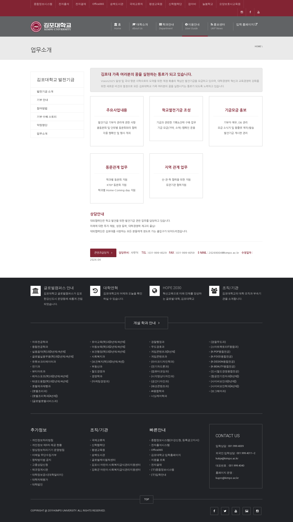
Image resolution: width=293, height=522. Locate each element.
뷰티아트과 (38, 371)
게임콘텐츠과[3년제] (163, 351)
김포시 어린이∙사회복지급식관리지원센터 (116, 464)
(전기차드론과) (160, 366)
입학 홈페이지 (246, 24)
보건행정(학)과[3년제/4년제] (108, 351)
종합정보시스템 (43, 3)
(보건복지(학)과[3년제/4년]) (108, 361)
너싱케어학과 (159, 396)
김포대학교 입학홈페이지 (166, 454)
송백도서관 (116, 3)
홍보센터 (218, 27)
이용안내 (192, 27)
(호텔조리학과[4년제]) (45, 396)
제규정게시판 (40, 469)
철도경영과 (98, 371)
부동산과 (97, 366)
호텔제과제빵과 (41, 386)
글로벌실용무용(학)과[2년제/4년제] (52, 356)
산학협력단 (175, 3)
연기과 (36, 366)
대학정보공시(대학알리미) (47, 474)
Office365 (98, 3)
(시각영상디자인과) (162, 376)
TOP (146, 499)
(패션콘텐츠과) (160, 386)
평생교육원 (155, 3)
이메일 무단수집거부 (44, 454)
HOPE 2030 (172, 288)
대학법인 (37, 484)
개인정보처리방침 (42, 440)
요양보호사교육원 (230, 3)
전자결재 (80, 3)
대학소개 (140, 27)
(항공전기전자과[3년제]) (225, 376)
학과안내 (166, 27)
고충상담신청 (40, 464)
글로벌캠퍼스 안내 (59, 288)
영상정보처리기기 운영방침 (48, 449)
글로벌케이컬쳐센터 (104, 459)
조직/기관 (230, 288)
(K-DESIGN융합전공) (223, 361)
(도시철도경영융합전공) (225, 371)
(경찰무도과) (218, 341)
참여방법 (42, 108)
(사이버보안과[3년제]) (223, 381)
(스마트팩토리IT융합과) (224, 346)
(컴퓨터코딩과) (160, 371)
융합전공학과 (40, 346)
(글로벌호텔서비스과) (45, 401)
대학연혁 (110, 288)
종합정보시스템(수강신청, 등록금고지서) (175, 440)
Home (258, 46)
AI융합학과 (157, 391)
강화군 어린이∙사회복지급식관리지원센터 (116, 469)
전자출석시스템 (160, 445)
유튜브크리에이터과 (44, 361)
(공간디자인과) (160, 381)
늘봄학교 (207, 3)
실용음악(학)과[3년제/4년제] (49, 351)
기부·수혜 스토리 (47, 116)
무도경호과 (157, 346)
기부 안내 (42, 99)
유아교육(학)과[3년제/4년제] (108, 341)
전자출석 (64, 3)
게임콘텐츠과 (159, 356)
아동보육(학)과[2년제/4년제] (108, 346)
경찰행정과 (157, 341)
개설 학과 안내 (146, 323)
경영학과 (97, 376)
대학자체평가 (40, 479)
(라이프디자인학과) (162, 361)
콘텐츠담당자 (103, 252)
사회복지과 (98, 356)
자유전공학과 (40, 341)
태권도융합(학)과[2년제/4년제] (50, 381)
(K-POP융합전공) (220, 351)
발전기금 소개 (45, 91)
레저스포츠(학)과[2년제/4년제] (50, 376)
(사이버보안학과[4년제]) (225, 386)
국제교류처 (136, 3)
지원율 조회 (158, 459)
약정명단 (42, 125)
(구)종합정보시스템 (162, 469)
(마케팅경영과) (100, 381)
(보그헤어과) (218, 391)
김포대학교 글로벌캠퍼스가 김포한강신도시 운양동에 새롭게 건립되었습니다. (63, 299)
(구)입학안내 (158, 474)
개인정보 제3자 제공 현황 (47, 445)
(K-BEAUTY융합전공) (223, 366)
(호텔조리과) (39, 391)
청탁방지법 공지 (41, 459)
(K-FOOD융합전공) (222, 356)
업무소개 (42, 133)
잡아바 (192, 3)
